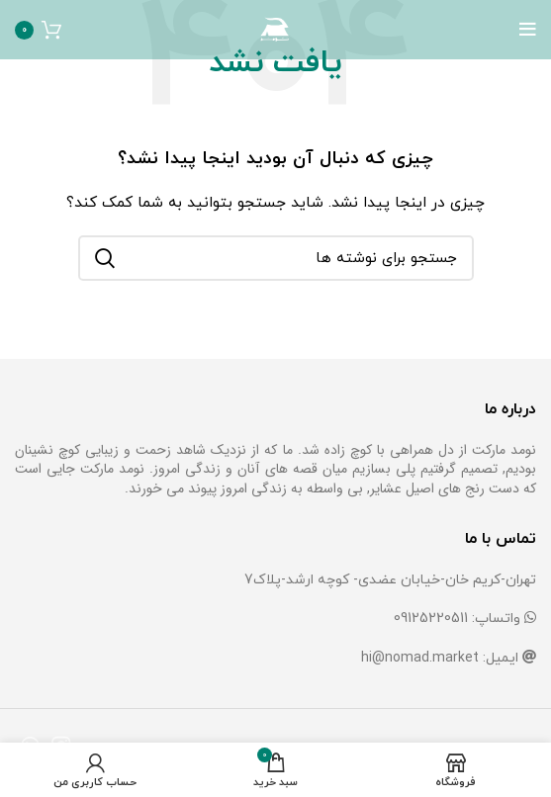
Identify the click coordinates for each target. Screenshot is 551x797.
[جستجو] (276, 258)
